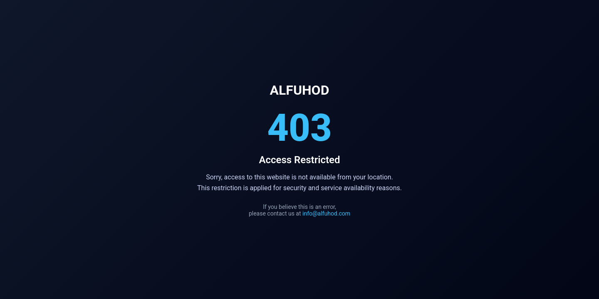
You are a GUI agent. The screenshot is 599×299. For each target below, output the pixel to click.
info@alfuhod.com (326, 213)
